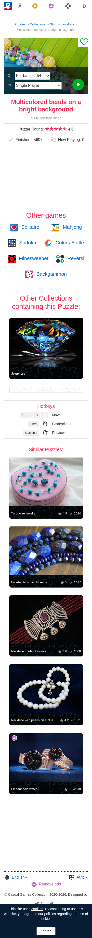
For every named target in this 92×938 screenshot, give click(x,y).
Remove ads (50, 884)
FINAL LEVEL (45, 903)
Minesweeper (33, 258)
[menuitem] (19, 5)
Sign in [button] (84, 5)
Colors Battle (69, 242)
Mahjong (71, 227)
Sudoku (27, 242)
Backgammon (51, 274)
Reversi (75, 258)
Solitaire (29, 227)
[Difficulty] (32, 76)
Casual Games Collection (28, 894)
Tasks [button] (35, 5)
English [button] (18, 877)
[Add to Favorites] (83, 42)
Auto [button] (81, 877)
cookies (37, 909)
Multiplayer (19, 5)
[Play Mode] (38, 85)
